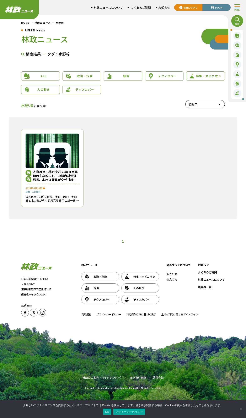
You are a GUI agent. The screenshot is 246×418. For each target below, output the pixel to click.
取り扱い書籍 (138, 378)
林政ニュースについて (211, 280)
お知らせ (203, 265)
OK (107, 411)
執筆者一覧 (205, 287)
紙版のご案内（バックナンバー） (102, 378)
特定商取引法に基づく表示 (141, 314)
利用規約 (86, 314)
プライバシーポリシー (108, 314)
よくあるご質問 (207, 272)
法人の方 (171, 279)
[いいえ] (241, 409)
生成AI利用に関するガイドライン (179, 314)
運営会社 (158, 378)
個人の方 (171, 274)
